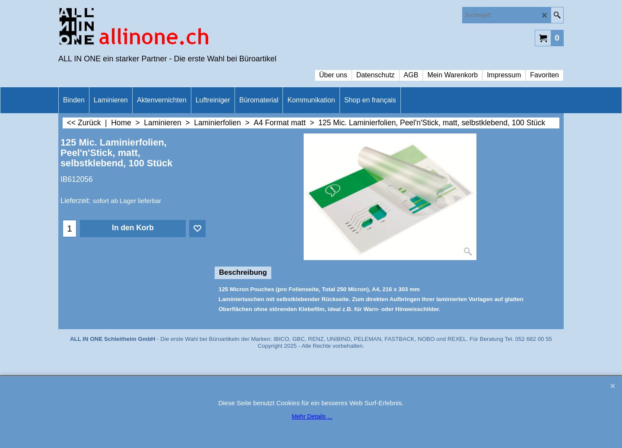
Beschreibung (243, 272)
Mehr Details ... (312, 416)
